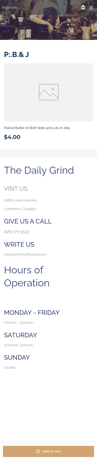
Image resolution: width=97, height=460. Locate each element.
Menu (91, 7)
